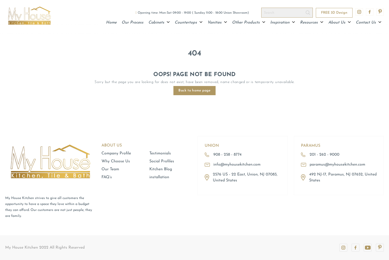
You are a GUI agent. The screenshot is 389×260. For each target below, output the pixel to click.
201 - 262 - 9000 (324, 155)
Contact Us (368, 23)
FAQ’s (106, 177)
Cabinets (159, 23)
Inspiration (282, 23)
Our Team (110, 169)
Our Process (132, 23)
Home (111, 23)
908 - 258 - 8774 (227, 155)
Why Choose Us (115, 161)
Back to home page (194, 90)
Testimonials (160, 153)
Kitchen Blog (160, 169)
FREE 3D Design (334, 13)
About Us (339, 23)
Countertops (188, 23)
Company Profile (116, 153)
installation (159, 177)
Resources (311, 23)
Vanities (217, 23)
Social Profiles (161, 161)
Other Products (248, 23)
